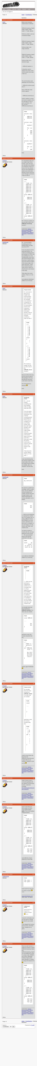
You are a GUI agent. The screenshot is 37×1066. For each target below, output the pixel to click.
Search (19, 9)
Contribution (29, 14)
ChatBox (9, 9)
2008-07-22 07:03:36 (7, 240)
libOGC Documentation (26, 229)
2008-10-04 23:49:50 (7, 683)
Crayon (5, 160)
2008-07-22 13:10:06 (7, 286)
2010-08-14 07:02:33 (7, 943)
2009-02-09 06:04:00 (7, 902)
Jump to (9, 1026)
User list (14, 9)
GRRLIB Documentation (26, 232)
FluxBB (32, 1025)
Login (29, 9)
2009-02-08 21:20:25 (7, 874)
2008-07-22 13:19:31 (7, 394)
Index (4, 9)
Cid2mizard (6, 876)
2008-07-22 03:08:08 (7, 20)
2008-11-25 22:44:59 (7, 778)
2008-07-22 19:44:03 (7, 475)
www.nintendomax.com (27, 896)
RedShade (5, 242)
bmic (4, 22)
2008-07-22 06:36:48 (7, 158)
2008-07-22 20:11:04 (7, 563)
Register (24, 9)
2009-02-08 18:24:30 (7, 804)
